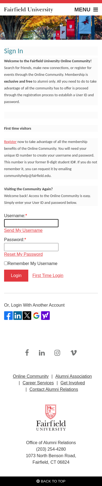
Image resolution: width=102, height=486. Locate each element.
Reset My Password (23, 254)
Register (10, 141)
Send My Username (23, 230)
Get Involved (72, 383)
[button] (77, 9)
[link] (27, 353)
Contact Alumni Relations (53, 389)
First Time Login (47, 275)
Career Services (38, 383)
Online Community (31, 376)
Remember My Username (32, 263)
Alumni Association (73, 376)
